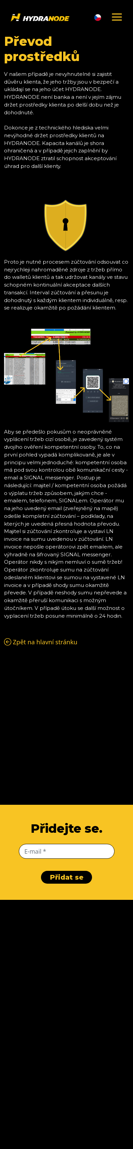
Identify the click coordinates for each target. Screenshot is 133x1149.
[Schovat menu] (117, 17)
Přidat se (66, 877)
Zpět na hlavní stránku (40, 642)
